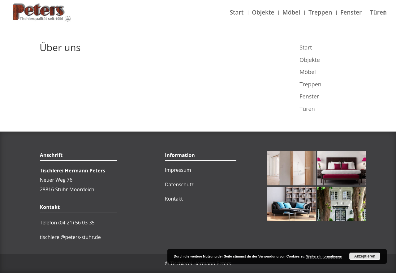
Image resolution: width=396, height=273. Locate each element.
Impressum (178, 170)
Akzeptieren (364, 256)
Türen (378, 13)
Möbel (291, 13)
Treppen (320, 13)
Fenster (351, 13)
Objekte (263, 13)
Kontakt (174, 198)
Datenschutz (179, 184)
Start (237, 13)
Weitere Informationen (324, 256)
